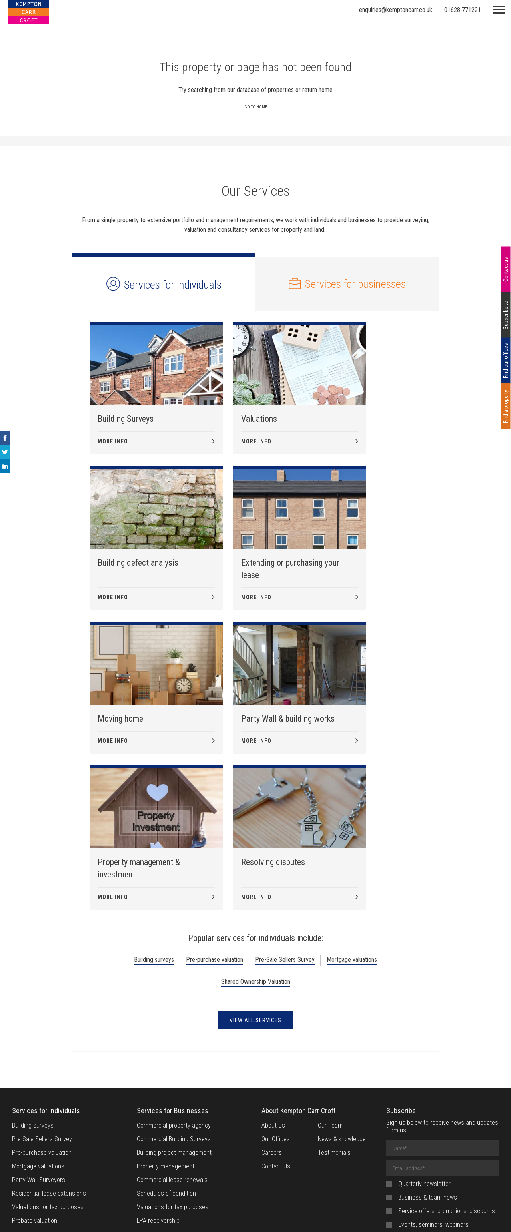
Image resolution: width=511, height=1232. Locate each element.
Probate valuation (34, 1079)
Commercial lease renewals (172, 1038)
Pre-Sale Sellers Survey (285, 818)
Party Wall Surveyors (38, 1038)
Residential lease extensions (49, 1052)
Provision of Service (334, 1216)
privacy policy (461, 1126)
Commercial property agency (174, 984)
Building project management (174, 1011)
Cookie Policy (235, 1216)
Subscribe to (506, 315)
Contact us (506, 269)
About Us (273, 984)
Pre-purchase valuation (214, 818)
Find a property (506, 406)
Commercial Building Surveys (174, 997)
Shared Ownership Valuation (255, 840)
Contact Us (275, 1025)
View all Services (255, 879)
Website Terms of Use (179, 1216)
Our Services (255, 191)
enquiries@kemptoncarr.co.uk (395, 10)
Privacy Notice (280, 1216)
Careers (271, 1011)
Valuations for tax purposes (48, 1065)
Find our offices (506, 360)
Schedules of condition (166, 1052)
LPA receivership (158, 1079)
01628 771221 (462, 10)
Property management (165, 1025)
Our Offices (275, 997)
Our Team (330, 984)
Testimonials (334, 1011)
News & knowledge (342, 997)
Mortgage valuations (352, 818)
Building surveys (154, 818)
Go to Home (255, 107)
